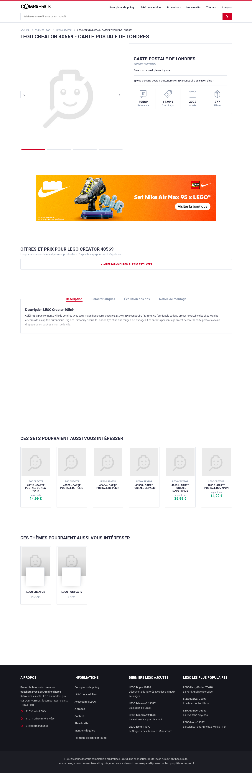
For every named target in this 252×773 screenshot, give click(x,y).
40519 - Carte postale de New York (35, 486)
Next (119, 94)
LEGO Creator (35, 591)
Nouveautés (193, 7)
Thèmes (211, 7)
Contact (79, 716)
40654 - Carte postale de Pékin (107, 484)
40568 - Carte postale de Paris (144, 484)
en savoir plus (205, 80)
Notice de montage (172, 299)
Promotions (174, 7)
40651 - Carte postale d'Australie (180, 486)
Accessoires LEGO (85, 701)
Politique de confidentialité (91, 737)
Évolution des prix (137, 299)
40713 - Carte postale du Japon (216, 484)
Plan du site (81, 723)
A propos (226, 7)
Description (74, 299)
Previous (24, 94)
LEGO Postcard (71, 591)
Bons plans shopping (121, 7)
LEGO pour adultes (150, 7)
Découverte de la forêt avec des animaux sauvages (152, 692)
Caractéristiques (103, 299)
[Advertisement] (126, 385)
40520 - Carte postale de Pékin (71, 484)
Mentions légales (85, 730)
